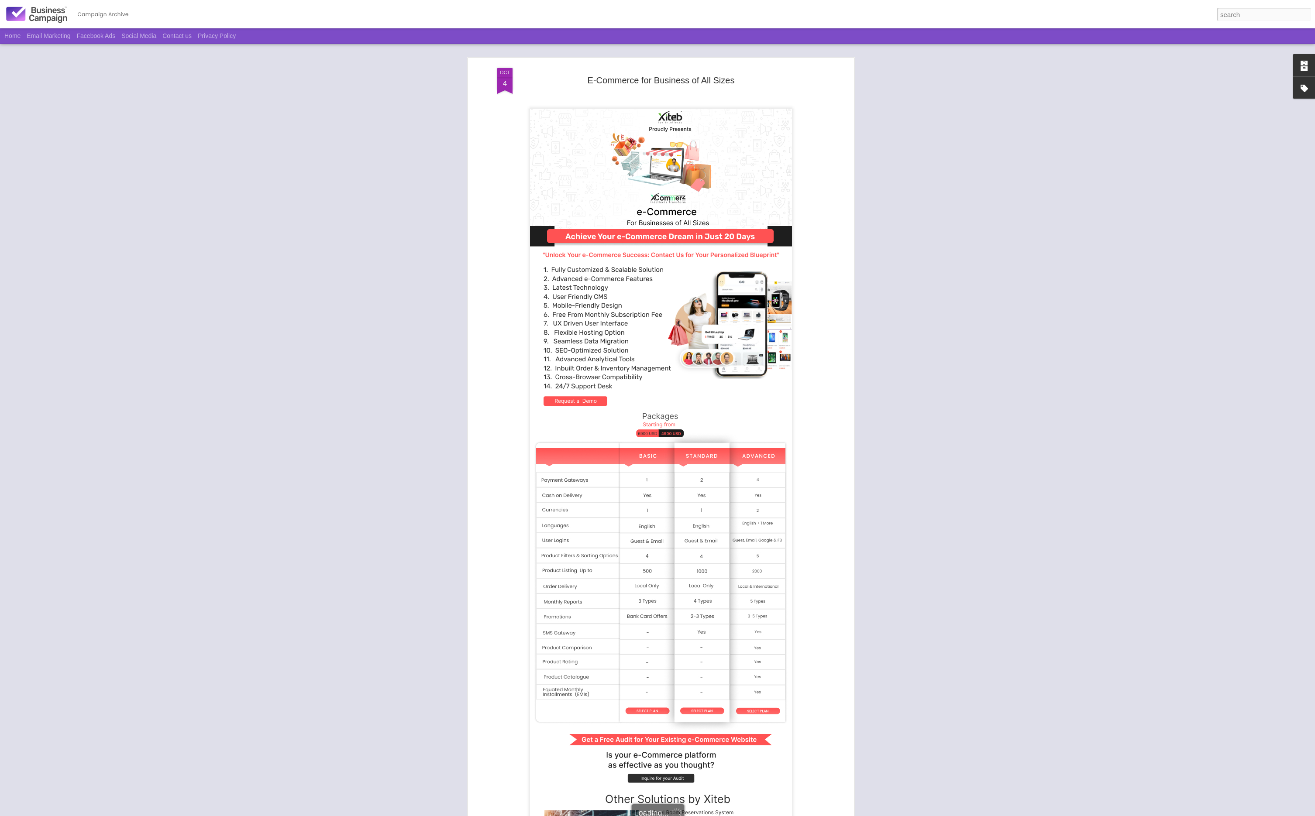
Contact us (177, 35)
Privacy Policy (217, 35)
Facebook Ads (96, 35)
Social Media (138, 35)
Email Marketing (48, 35)
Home (12, 35)
